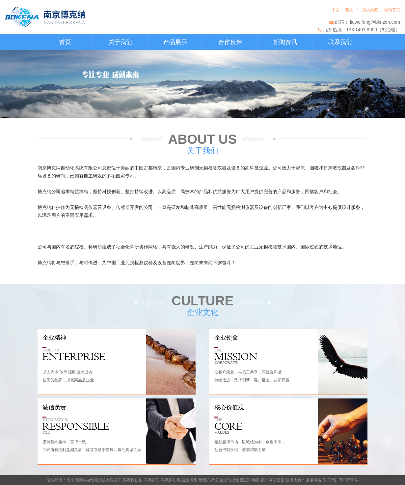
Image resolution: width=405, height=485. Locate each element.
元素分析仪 (208, 480)
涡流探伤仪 (133, 480)
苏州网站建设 (272, 480)
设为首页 (392, 10)
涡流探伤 (151, 480)
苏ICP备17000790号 (340, 480)
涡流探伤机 (170, 480)
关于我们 (120, 42)
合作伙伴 (230, 42)
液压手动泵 (250, 480)
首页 (65, 42)
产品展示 (175, 42)
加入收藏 (371, 10)
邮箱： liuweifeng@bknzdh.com (367, 22)
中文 (337, 10)
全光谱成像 (229, 480)
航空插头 (189, 480)
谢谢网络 (313, 480)
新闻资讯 (285, 42)
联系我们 (340, 42)
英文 (349, 10)
